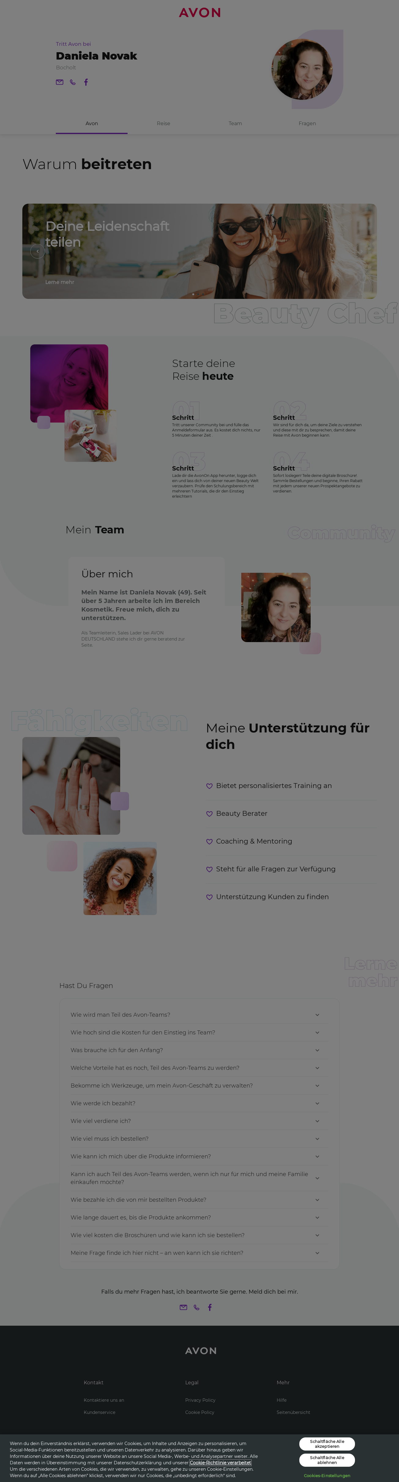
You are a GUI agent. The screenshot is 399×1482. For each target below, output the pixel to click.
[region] (199, 1458)
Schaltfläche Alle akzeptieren (327, 1444)
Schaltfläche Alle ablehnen (327, 1460)
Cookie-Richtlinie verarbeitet (220, 1463)
